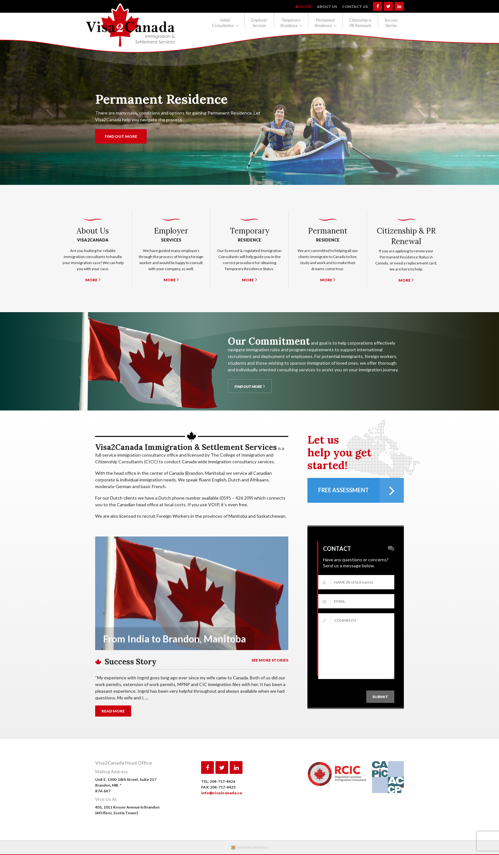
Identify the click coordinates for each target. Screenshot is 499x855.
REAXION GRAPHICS (252, 847)
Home (306, 6)
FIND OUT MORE (121, 136)
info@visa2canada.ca (221, 792)
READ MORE (113, 711)
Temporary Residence (290, 23)
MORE (93, 279)
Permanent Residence (325, 23)
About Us (327, 6)
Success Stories (390, 23)
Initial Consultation (223, 23)
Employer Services (259, 23)
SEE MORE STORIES (269, 660)
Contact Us (355, 6)
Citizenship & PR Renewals (360, 23)
